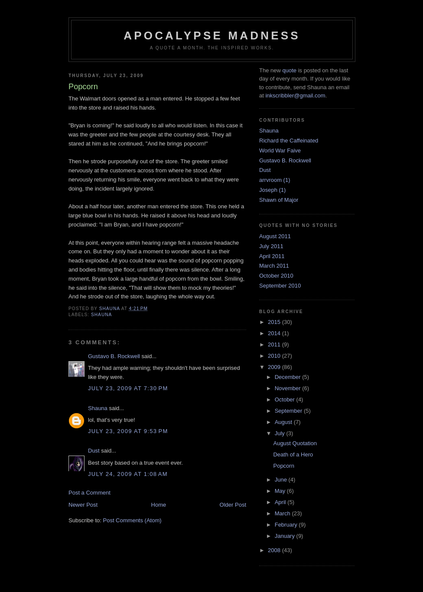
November (289, 388)
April (281, 502)
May (281, 491)
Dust (94, 450)
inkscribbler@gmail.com (295, 95)
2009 (275, 367)
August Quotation (294, 443)
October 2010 (276, 275)
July (280, 433)
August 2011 (275, 236)
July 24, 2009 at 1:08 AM (128, 474)
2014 (275, 333)
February (287, 524)
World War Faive (280, 150)
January (285, 536)
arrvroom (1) (274, 180)
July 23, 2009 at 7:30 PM (128, 388)
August (284, 422)
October (285, 399)
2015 (275, 322)
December (289, 377)
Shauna (101, 314)
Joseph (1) (272, 190)
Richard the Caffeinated (288, 140)
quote (289, 70)
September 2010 (280, 285)
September (289, 411)
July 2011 (271, 246)
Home (158, 504)
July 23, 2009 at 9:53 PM (128, 431)
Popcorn (283, 466)
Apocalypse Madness (212, 35)
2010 (275, 356)
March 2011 (274, 265)
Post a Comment (89, 492)
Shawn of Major (278, 200)
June (282, 479)
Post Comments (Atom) (132, 520)
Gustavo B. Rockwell (114, 356)
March (283, 513)
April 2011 (272, 256)
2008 (275, 550)
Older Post (233, 504)
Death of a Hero (293, 454)
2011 (275, 344)
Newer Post (83, 504)
